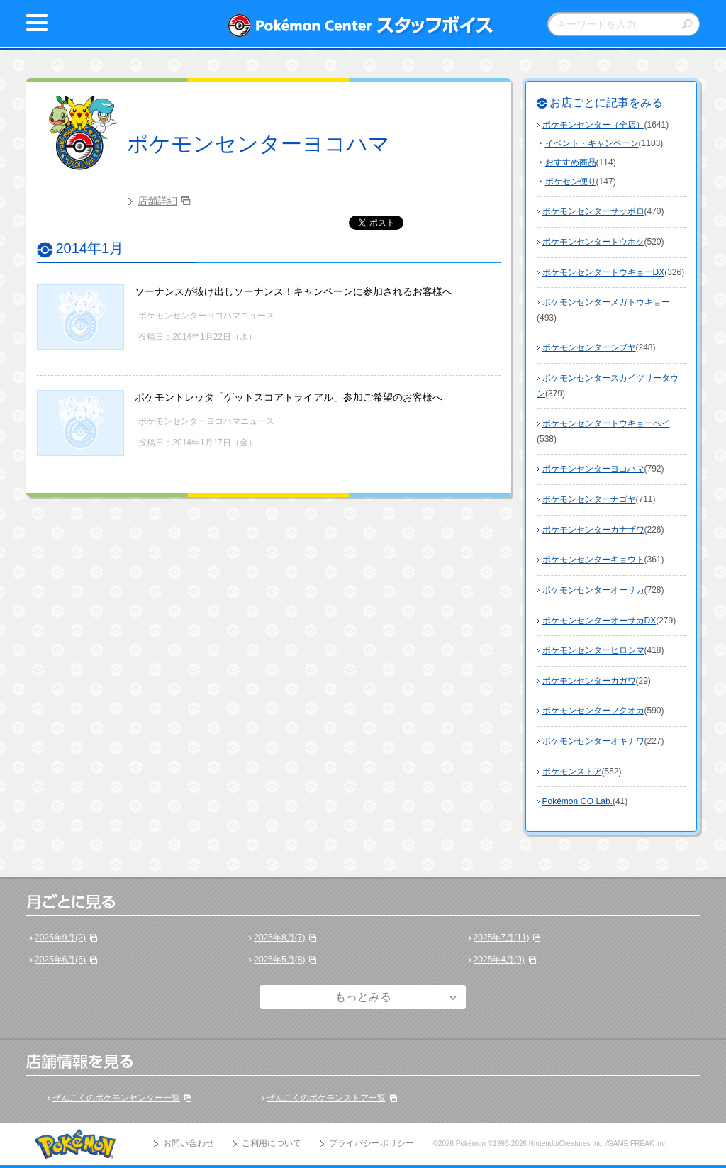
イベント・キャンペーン (592, 143)
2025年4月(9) (499, 959)
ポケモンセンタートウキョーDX (603, 272)
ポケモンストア (572, 772)
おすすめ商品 (570, 162)
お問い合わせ (188, 1143)
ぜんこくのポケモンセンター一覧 (116, 1098)
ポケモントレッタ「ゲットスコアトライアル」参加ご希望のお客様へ (288, 397)
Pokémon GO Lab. (577, 801)
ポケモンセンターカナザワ (593, 530)
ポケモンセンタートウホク (593, 242)
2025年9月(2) (60, 937)
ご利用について (271, 1143)
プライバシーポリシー (371, 1143)
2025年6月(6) (60, 959)
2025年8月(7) (279, 937)
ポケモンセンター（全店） (593, 125)
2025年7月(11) (502, 937)
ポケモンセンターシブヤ (589, 347)
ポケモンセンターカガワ (589, 681)
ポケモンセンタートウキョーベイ (606, 423)
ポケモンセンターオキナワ (593, 741)
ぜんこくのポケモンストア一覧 (326, 1098)
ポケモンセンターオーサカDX (599, 620)
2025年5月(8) (279, 959)
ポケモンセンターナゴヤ (589, 499)
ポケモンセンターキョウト (593, 559)
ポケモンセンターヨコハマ (258, 143)
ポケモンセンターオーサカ (593, 590)
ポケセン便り (570, 182)
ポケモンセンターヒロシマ (593, 650)
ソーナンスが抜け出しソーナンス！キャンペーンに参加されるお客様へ (293, 291)
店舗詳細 (157, 200)
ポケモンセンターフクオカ (593, 711)
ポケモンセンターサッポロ (593, 211)
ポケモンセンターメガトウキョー (606, 302)
